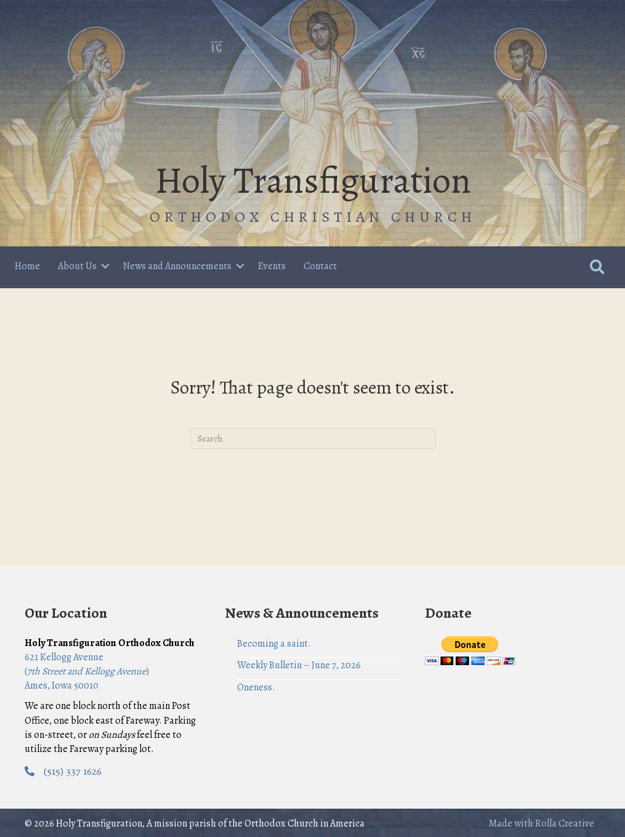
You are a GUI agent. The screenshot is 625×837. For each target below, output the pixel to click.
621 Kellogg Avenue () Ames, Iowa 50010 (87, 671)
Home (27, 266)
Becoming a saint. (274, 643)
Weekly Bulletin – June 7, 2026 (299, 665)
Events (272, 266)
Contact (320, 266)
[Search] (313, 438)
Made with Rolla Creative (541, 823)
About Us (77, 266)
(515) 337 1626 (73, 771)
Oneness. (256, 687)
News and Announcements (177, 266)
